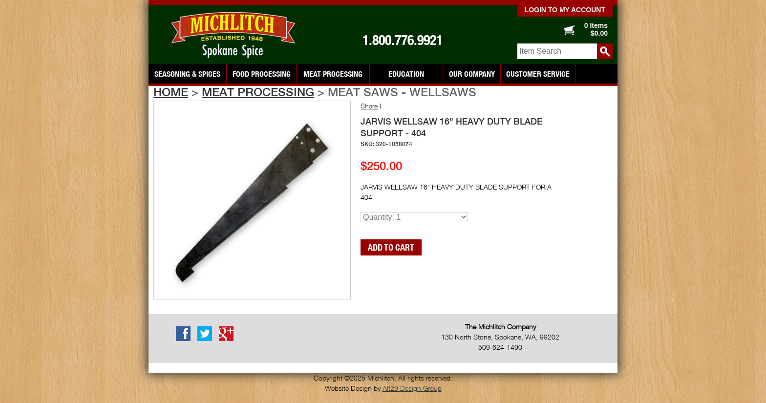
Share (369, 106)
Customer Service (538, 74)
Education (406, 74)
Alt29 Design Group (412, 388)
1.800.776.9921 (402, 40)
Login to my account (565, 10)
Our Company (472, 74)
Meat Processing (332, 74)
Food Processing (262, 74)
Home (170, 92)
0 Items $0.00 (596, 29)
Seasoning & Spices (187, 74)
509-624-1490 (500, 347)
